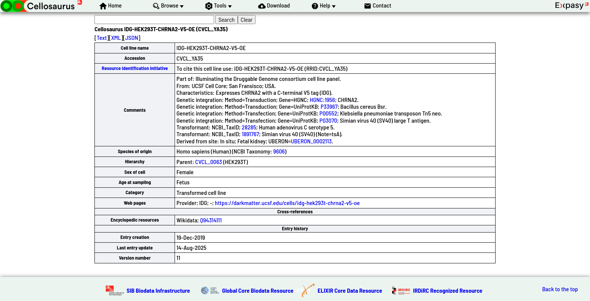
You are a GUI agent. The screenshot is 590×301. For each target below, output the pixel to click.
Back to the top (560, 289)
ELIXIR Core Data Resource (350, 290)
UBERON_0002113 (311, 140)
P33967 (329, 106)
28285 (249, 127)
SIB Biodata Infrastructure (158, 290)
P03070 (328, 120)
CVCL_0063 (208, 161)
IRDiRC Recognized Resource (447, 290)
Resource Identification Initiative (135, 68)
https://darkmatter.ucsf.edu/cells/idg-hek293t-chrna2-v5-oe (287, 202)
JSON (131, 37)
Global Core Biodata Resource (257, 290)
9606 (279, 151)
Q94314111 (211, 219)
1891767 (250, 133)
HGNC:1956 (322, 99)
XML (116, 37)
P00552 (328, 113)
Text (102, 37)
